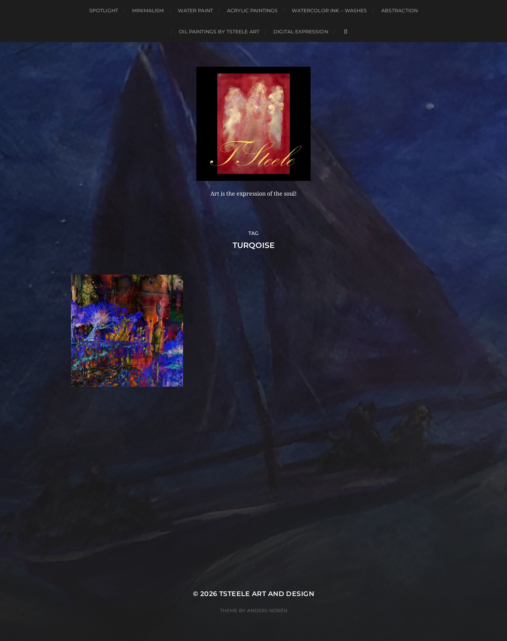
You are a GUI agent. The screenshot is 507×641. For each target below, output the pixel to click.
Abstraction (399, 10)
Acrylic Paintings (252, 10)
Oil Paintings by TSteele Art (219, 31)
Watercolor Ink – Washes (329, 10)
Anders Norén (267, 610)
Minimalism (148, 10)
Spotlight (103, 10)
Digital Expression (300, 31)
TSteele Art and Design (266, 594)
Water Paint (195, 10)
